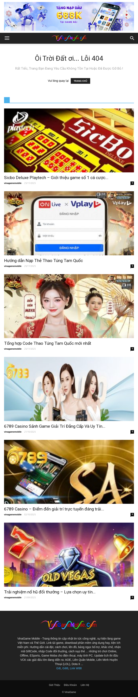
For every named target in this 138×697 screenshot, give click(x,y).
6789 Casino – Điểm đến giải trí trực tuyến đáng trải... (54, 509)
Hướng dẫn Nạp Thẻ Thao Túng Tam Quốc (43, 260)
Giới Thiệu (54, 685)
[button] (132, 38)
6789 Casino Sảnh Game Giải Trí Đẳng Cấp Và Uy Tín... (54, 426)
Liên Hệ (85, 685)
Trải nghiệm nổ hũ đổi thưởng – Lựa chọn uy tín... (50, 592)
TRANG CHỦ (80, 81)
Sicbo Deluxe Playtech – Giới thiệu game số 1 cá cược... (56, 177)
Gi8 (58, 668)
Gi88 (65, 668)
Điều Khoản (70, 685)
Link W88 (76, 668)
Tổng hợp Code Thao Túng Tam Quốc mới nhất (47, 343)
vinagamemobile (12, 183)
